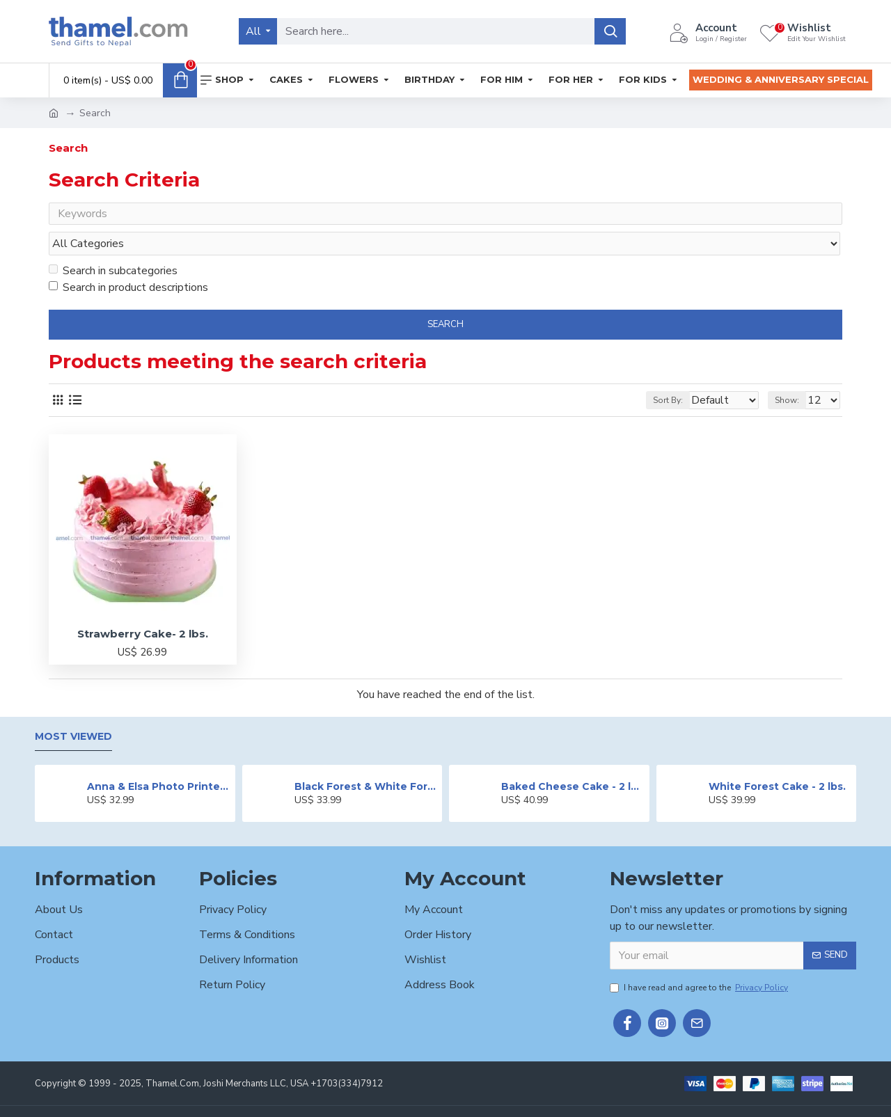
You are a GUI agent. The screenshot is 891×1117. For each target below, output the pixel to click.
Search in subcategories (113, 244)
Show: (793, 373)
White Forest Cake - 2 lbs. (777, 760)
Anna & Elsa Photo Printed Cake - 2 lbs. (158, 760)
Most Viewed (73, 711)
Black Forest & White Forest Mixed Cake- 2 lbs (365, 760)
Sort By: (659, 373)
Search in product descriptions (128, 261)
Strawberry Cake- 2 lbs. (142, 607)
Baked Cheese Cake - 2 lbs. (572, 760)
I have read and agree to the (700, 961)
